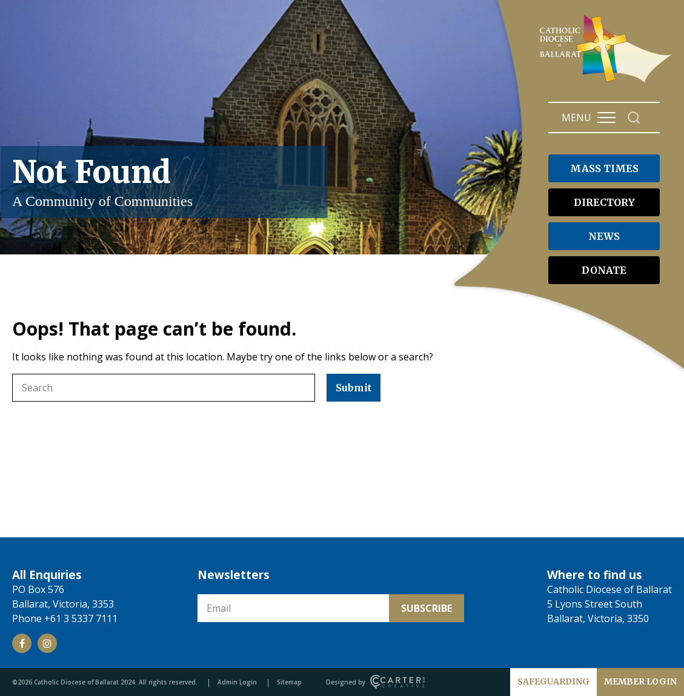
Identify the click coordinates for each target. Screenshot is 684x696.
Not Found (163, 182)
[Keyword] (163, 388)
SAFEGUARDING (553, 681)
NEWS (604, 236)
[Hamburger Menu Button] (606, 117)
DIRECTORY (604, 202)
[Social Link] (22, 643)
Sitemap (289, 682)
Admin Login (237, 682)
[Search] (634, 117)
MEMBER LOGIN (640, 681)
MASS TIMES (604, 168)
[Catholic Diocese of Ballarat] (607, 82)
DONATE (604, 270)
